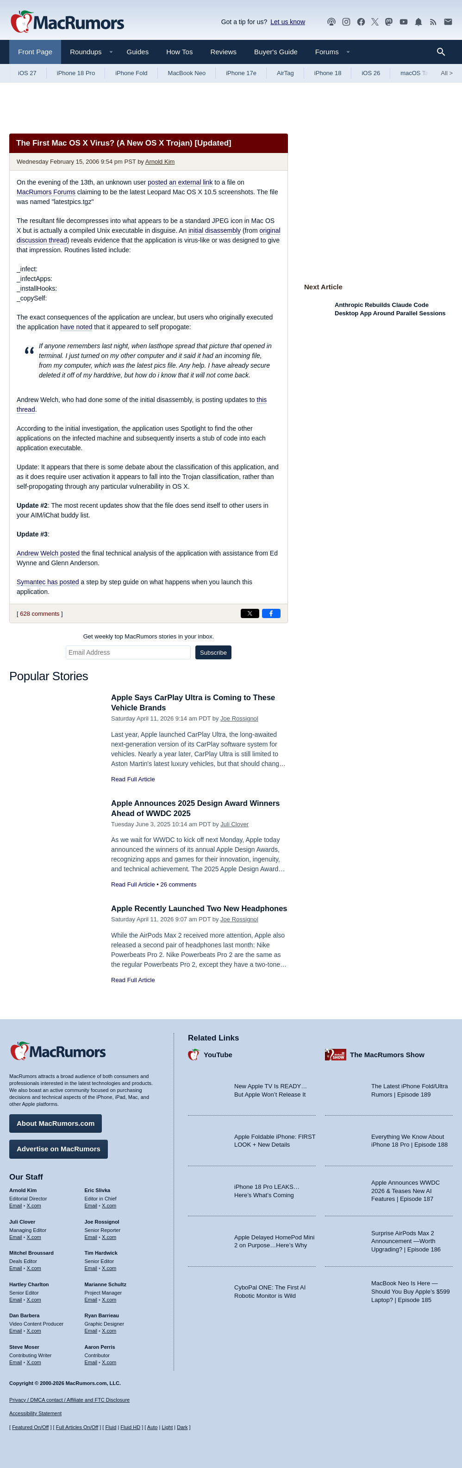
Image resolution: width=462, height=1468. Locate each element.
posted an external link (180, 182)
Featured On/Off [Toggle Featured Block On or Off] (30, 1427)
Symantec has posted (48, 582)
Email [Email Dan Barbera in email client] (15, 1330)
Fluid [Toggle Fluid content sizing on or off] (110, 1427)
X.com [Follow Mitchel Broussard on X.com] (34, 1267)
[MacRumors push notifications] (418, 22)
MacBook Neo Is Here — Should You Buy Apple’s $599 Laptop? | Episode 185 (410, 1290)
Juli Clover (234, 824)
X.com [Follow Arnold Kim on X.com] (34, 1205)
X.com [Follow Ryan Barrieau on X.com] (109, 1330)
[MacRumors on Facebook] (361, 22)
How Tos (179, 52)
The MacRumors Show (387, 1054)
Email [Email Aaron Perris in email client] (91, 1361)
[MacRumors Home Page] (67, 22)
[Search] (444, 52)
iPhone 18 (328, 73)
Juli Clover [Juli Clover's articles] (22, 1221)
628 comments (39, 613)
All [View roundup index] (447, 73)
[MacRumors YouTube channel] (403, 22)
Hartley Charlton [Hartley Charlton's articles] (29, 1284)
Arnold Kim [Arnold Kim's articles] (23, 1190)
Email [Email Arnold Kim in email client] (15, 1205)
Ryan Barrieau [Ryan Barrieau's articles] (102, 1315)
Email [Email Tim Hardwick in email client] (91, 1267)
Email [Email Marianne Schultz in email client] (91, 1299)
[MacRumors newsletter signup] (448, 22)
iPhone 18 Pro (76, 73)
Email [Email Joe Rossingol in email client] (91, 1236)
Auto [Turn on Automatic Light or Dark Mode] (152, 1427)
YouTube (218, 1054)
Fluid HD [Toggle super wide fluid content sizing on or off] (130, 1427)
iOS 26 (371, 73)
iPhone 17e (241, 73)
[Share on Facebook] (271, 613)
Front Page (35, 52)
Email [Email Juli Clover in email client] (15, 1236)
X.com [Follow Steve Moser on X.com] (34, 1361)
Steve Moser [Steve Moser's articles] (24, 1346)
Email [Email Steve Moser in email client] (15, 1361)
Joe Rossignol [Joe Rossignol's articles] (102, 1221)
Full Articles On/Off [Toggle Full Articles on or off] (77, 1427)
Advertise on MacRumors (58, 1148)
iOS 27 (27, 73)
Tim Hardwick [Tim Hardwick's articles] (101, 1252)
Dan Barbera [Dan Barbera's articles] (24, 1315)
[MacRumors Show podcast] (331, 22)
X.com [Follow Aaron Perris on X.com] (109, 1361)
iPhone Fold (131, 73)
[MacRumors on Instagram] (346, 22)
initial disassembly (214, 230)
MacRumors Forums (46, 192)
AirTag (285, 73)
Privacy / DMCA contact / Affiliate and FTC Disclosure (69, 1400)
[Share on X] (250, 613)
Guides (138, 52)
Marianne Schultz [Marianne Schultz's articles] (105, 1284)
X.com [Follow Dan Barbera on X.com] (34, 1330)
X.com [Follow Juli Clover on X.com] (34, 1236)
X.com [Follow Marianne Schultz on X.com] (109, 1299)
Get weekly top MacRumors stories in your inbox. (148, 636)
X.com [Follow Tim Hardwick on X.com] (109, 1267)
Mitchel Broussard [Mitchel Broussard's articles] (31, 1252)
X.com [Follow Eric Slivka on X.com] (109, 1205)
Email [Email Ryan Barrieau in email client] (91, 1330)
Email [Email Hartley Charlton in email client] (15, 1299)
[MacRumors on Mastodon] (388, 22)
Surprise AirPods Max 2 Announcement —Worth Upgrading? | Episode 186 (406, 1240)
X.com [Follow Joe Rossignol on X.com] (109, 1236)
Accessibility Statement (35, 1414)
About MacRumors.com (55, 1123)
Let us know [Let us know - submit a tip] (287, 22)
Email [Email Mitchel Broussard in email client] (15, 1267)
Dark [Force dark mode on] (182, 1427)
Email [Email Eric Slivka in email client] (91, 1205)
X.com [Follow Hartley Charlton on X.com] (34, 1299)
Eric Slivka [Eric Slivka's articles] (98, 1190)
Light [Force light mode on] (167, 1427)
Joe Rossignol (239, 718)
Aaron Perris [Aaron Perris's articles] (100, 1346)
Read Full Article (133, 779)
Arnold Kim (160, 161)
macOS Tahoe (419, 73)
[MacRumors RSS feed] (433, 22)
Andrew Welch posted (48, 553)
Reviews (223, 52)
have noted (76, 327)
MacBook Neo (187, 73)
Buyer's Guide (276, 52)
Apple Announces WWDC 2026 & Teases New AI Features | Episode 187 (405, 1190)
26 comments (178, 884)
